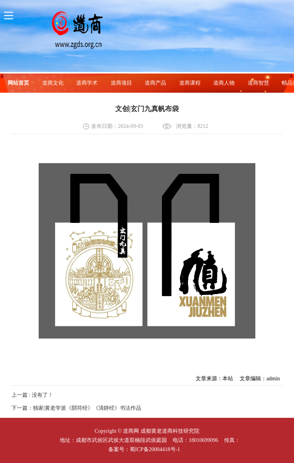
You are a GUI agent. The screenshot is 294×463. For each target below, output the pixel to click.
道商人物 (224, 83)
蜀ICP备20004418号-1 (155, 449)
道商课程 (190, 83)
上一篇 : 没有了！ (32, 395)
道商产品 (155, 83)
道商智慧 (258, 83)
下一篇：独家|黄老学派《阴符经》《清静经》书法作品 (76, 408)
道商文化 (53, 83)
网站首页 (18, 83)
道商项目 (121, 83)
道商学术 (87, 83)
